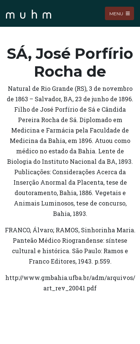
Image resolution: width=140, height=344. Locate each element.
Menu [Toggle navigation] (119, 13)
